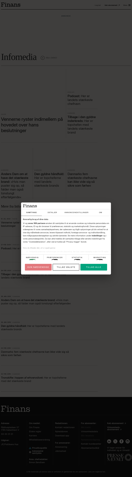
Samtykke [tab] (31, 212)
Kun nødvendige (38, 267)
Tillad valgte (66, 267)
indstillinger (97, 236)
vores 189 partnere (36, 223)
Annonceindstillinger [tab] (76, 212)
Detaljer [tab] (52, 212)
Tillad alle (93, 267)
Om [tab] (100, 212)
